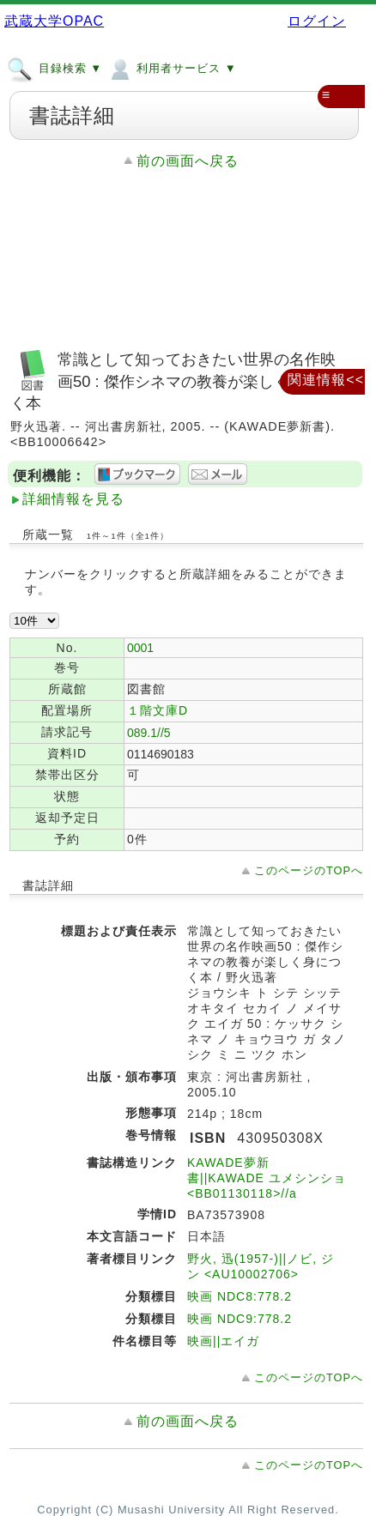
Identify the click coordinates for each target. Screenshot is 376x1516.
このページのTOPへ (308, 870)
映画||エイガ (223, 1341)
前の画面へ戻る (187, 161)
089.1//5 (149, 733)
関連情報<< (326, 379)
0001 (140, 648)
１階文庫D (157, 710)
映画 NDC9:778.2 (239, 1319)
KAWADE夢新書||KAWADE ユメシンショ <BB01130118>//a (266, 1178)
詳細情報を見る (73, 499)
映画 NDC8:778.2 (239, 1296)
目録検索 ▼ (54, 68)
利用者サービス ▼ (171, 68)
